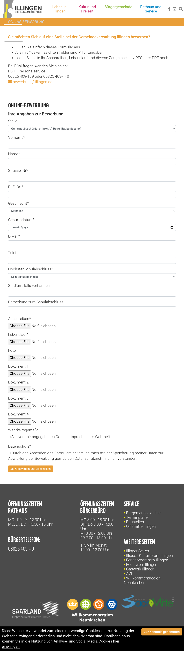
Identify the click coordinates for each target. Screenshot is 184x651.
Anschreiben (19, 318)
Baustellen (135, 522)
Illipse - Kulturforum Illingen (149, 555)
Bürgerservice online (143, 513)
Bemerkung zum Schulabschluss (35, 302)
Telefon (14, 253)
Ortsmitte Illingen (141, 526)
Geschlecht (18, 203)
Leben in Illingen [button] (60, 9)
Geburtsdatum (21, 220)
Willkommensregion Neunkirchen (142, 580)
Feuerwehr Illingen (141, 564)
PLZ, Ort (15, 187)
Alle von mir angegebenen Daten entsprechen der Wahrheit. (59, 437)
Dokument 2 (18, 382)
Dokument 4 (18, 414)
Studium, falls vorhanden (29, 285)
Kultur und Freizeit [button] (87, 9)
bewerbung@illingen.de (32, 82)
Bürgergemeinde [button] (118, 7)
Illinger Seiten (137, 551)
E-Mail (14, 236)
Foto (12, 350)
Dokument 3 (18, 398)
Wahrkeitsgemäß (23, 430)
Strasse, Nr (18, 170)
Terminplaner (137, 517)
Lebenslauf (18, 334)
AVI (129, 573)
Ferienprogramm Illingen (147, 560)
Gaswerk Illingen (140, 569)
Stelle (13, 121)
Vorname (16, 137)
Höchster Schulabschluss (30, 269)
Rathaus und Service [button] (151, 9)
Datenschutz (19, 446)
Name (14, 154)
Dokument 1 (18, 366)
